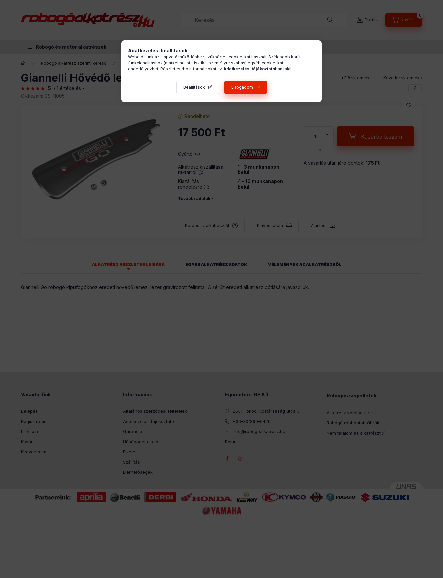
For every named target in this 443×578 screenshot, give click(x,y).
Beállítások (194, 87)
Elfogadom (242, 87)
